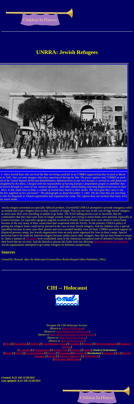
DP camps (31, 238)
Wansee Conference (70, 356)
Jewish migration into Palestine (111, 241)
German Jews (60, 350)
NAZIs (19, 353)
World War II (91, 356)
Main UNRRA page (72, 328)
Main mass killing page (67, 359)
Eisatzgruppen (42, 350)
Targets (52, 356)
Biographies (20, 343)
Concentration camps (54, 343)
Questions (108, 353)
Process (51, 353)
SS (118, 353)
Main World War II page (72, 337)
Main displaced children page (72, 331)
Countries (74, 343)
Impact (87, 350)
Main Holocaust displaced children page (72, 334)
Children (34, 343)
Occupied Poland (35, 353)
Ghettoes (76, 350)
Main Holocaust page (73, 340)
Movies (8, 353)
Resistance (79, 353)
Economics (24, 350)
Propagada (64, 353)
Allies (7, 343)
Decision (88, 343)
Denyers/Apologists (106, 343)
